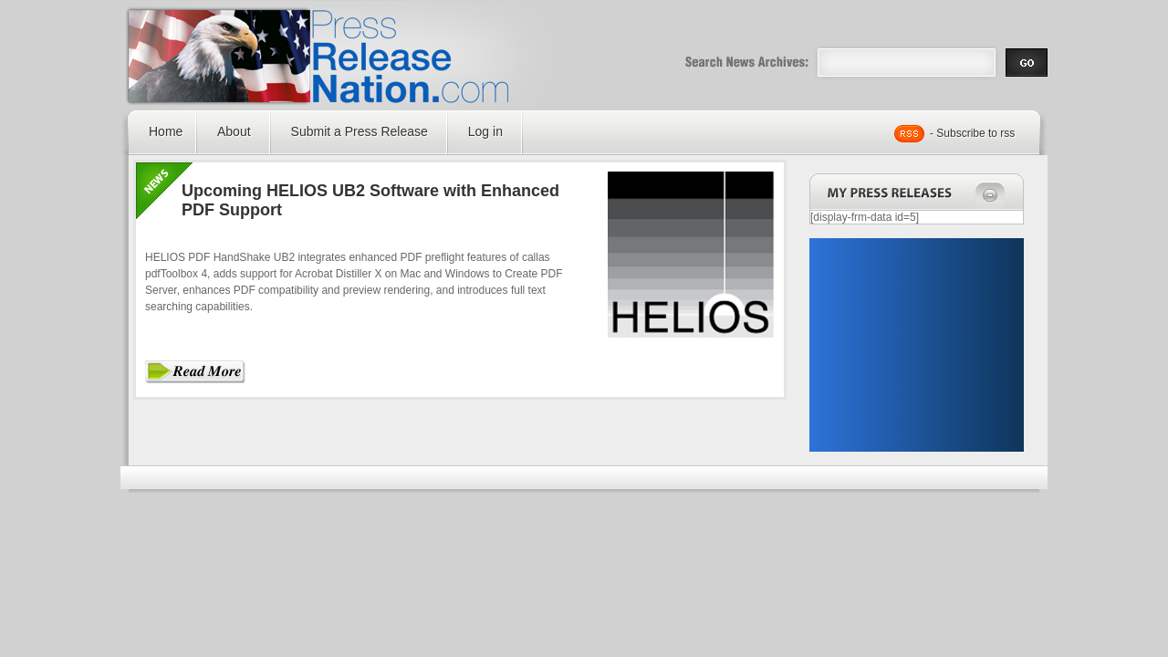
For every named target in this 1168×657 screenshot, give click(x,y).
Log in (485, 131)
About (234, 131)
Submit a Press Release (359, 131)
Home (165, 131)
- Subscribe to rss (972, 133)
